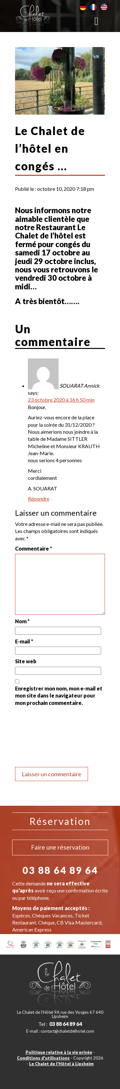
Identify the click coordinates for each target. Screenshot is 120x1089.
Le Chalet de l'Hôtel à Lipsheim (61, 1063)
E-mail (24, 641)
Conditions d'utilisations (43, 1058)
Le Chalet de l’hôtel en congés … (50, 148)
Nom (22, 621)
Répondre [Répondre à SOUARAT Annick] (38, 499)
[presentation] (41, 737)
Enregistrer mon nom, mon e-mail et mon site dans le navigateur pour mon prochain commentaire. (58, 695)
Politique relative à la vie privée (59, 1052)
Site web (25, 661)
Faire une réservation (60, 847)
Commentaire (33, 548)
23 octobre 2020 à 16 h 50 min (61, 400)
